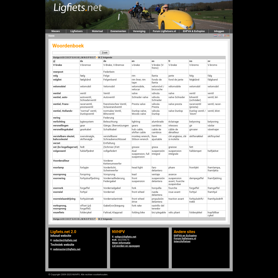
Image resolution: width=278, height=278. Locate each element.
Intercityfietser (182, 241)
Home (51, 35)
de (104, 61)
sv (209, 61)
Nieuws (55, 31)
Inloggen (219, 31)
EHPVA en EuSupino (185, 235)
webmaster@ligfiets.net (66, 249)
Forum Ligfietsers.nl (164, 31)
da (81, 61)
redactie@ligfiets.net (65, 240)
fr (169, 61)
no (190, 61)
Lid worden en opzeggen (126, 245)
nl (54, 61)
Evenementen (118, 31)
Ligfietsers (76, 31)
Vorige (56, 57)
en (133, 61)
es (153, 61)
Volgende (107, 57)
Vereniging (139, 31)
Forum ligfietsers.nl (185, 238)
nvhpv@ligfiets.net (125, 236)
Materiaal (97, 31)
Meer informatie (121, 242)
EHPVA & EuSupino (194, 31)
